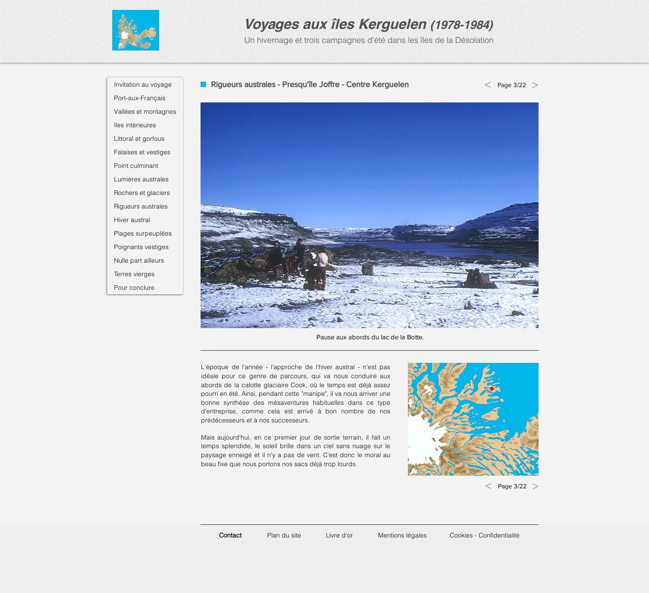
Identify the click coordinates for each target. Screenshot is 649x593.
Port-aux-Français (139, 98)
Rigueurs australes (141, 206)
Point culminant (136, 166)
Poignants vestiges (141, 247)
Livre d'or (339, 535)
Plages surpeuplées (143, 233)
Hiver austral (132, 220)
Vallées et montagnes (145, 111)
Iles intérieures (135, 125)
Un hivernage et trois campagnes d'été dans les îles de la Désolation (368, 40)
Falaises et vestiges (142, 152)
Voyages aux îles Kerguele (330, 23)
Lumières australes (141, 179)
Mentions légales (402, 535)
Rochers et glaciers (142, 193)
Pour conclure (134, 287)
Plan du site (284, 535)
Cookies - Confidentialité (485, 535)
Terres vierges (134, 274)
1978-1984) (463, 25)
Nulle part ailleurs (139, 260)
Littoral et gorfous (139, 138)
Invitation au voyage (143, 84)
